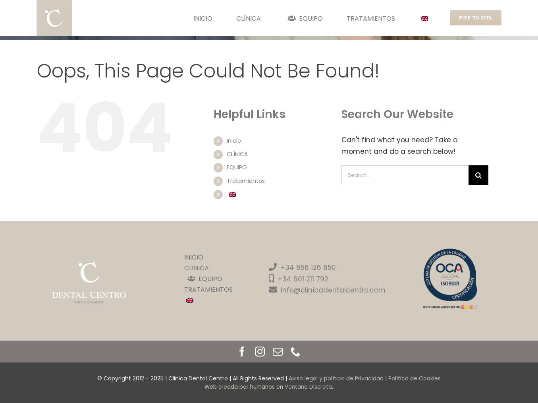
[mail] (278, 351)
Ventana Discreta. (309, 387)
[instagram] (260, 351)
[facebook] (242, 351)
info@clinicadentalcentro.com (327, 290)
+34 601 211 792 (303, 279)
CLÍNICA (237, 154)
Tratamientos (246, 181)
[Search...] (405, 175)
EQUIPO (237, 167)
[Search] (478, 175)
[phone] (296, 351)
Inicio (234, 141)
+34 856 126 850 (302, 267)
